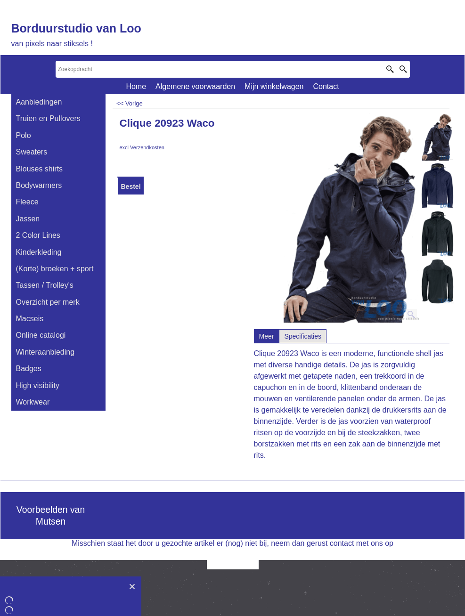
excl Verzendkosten (142, 147)
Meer (266, 336)
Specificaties (302, 336)
